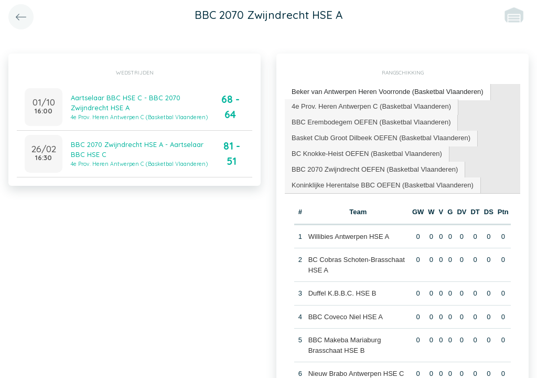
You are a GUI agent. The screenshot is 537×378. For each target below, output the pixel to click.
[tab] (388, 92)
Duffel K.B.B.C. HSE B (342, 293)
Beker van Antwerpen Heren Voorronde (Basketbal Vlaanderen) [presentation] (388, 92)
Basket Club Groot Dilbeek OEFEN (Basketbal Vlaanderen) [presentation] (381, 138)
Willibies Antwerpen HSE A (349, 236)
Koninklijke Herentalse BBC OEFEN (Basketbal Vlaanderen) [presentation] (383, 185)
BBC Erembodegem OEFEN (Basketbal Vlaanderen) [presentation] (371, 122)
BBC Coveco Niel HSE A (345, 317)
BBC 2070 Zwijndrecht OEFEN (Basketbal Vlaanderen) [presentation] (375, 169)
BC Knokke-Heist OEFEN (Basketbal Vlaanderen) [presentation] (367, 154)
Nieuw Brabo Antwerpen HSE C (356, 373)
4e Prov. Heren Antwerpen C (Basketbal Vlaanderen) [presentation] (371, 106)
